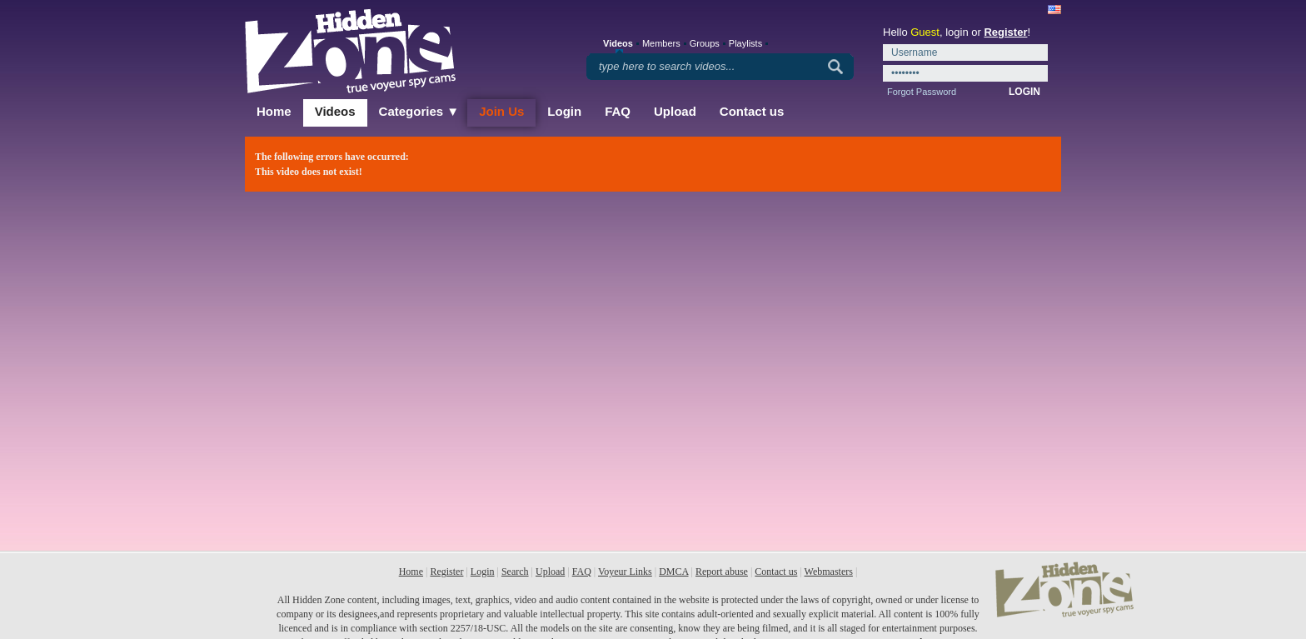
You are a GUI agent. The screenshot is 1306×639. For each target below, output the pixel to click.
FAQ (618, 111)
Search (515, 571)
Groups (705, 43)
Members (661, 43)
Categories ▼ (419, 111)
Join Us (501, 111)
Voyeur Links (625, 571)
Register (1005, 32)
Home (274, 111)
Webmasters (829, 571)
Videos (335, 111)
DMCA (673, 571)
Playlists (745, 43)
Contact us (752, 111)
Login (564, 111)
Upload (675, 111)
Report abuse (721, 571)
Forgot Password (921, 92)
